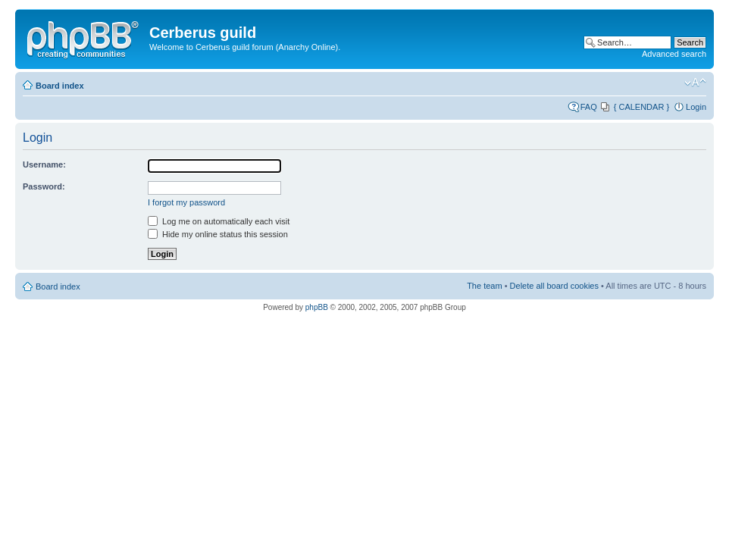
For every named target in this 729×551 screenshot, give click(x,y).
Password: (44, 186)
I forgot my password (186, 202)
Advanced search (674, 53)
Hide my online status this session (218, 234)
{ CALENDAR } (641, 106)
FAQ (588, 106)
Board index (60, 85)
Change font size (695, 82)
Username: (44, 164)
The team (484, 285)
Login (696, 106)
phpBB (316, 307)
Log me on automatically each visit (218, 221)
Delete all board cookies (554, 285)
